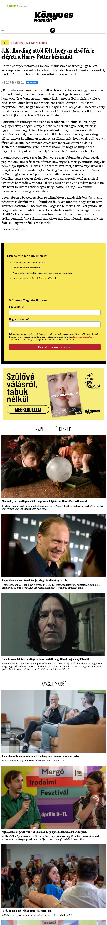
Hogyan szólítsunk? (19, 319)
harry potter (36, 43)
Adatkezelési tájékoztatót (82, 337)
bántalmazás (25, 43)
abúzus (44, 43)
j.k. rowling (15, 43)
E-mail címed (16, 307)
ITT (35, 201)
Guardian (18, 229)
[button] (2, 30)
